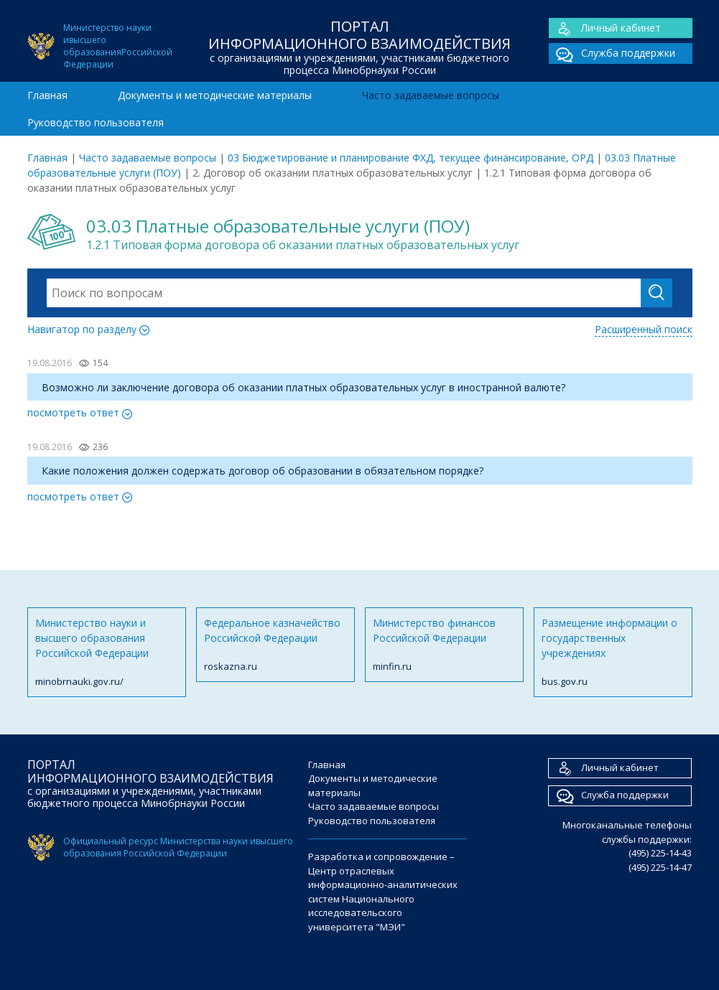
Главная (47, 95)
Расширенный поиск (643, 329)
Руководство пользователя (95, 122)
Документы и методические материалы (215, 95)
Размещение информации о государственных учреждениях (613, 652)
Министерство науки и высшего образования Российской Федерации (106, 652)
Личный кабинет (605, 28)
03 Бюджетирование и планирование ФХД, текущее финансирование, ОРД (410, 157)
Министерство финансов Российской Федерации (444, 645)
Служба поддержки (612, 53)
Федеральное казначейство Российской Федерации (275, 645)
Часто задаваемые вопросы (430, 95)
